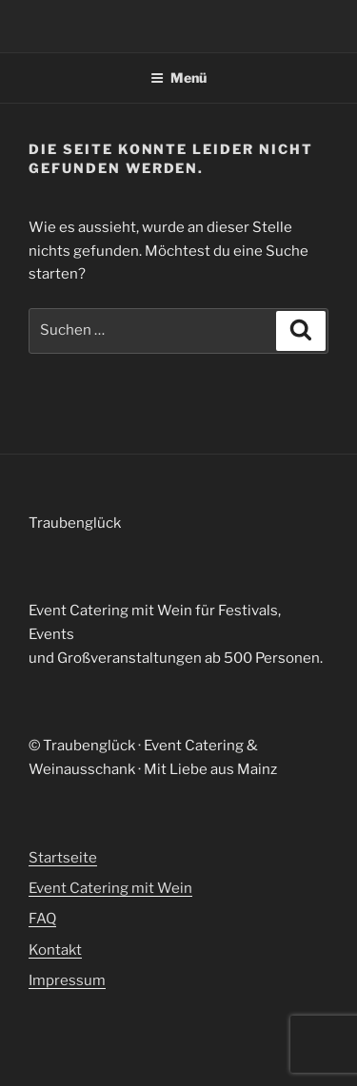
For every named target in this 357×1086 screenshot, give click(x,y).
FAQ (42, 918)
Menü (178, 77)
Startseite (63, 857)
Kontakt (55, 950)
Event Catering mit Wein (110, 888)
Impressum (67, 980)
